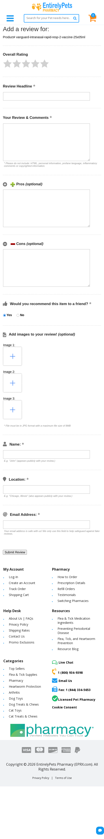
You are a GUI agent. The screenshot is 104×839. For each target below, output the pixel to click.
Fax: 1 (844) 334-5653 (71, 689)
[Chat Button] (100, 831)
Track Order (17, 589)
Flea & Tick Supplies (23, 674)
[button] (7, 63)
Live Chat (62, 662)
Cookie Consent (64, 707)
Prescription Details (71, 583)
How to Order (67, 577)
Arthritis (14, 692)
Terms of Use (63, 778)
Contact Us (17, 636)
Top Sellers (17, 668)
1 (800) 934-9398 (67, 671)
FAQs (29, 618)
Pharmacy (16, 680)
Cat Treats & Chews (23, 716)
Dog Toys (16, 698)
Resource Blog (68, 649)
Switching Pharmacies (73, 601)
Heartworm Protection (25, 686)
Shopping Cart (19, 595)
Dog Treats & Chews (24, 704)
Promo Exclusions (21, 642)
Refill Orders (66, 589)
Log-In (13, 577)
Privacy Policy (18, 624)
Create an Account (22, 583)
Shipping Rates (19, 630)
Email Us (62, 680)
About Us (15, 618)
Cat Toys (15, 710)
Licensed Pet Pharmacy (73, 698)
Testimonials (67, 595)
